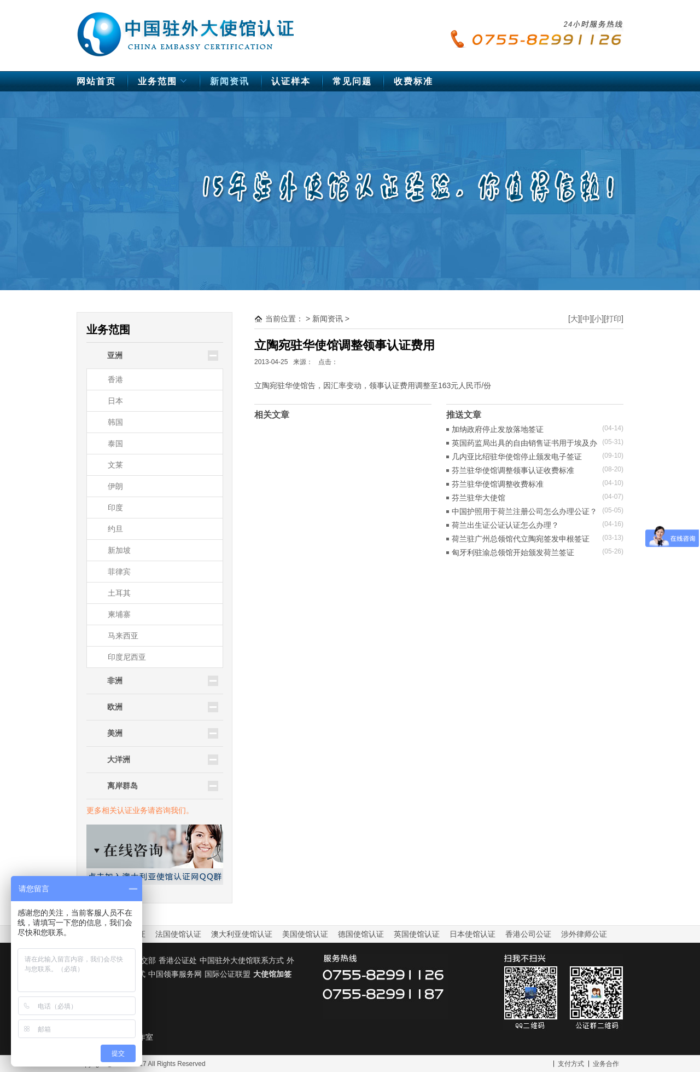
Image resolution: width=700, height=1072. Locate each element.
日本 (115, 400)
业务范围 (164, 84)
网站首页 (96, 81)
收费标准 (413, 81)
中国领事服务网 (175, 974)
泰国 (115, 443)
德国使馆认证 (361, 934)
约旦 (115, 529)
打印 (613, 318)
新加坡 (119, 550)
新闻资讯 (229, 81)
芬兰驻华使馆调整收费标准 (498, 484)
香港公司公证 (528, 934)
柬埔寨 (119, 614)
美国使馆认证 (305, 934)
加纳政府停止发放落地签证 (498, 429)
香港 (115, 379)
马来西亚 (123, 635)
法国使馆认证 (178, 934)
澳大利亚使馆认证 (241, 934)
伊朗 (115, 486)
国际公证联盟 (227, 974)
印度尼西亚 (127, 657)
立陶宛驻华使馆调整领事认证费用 (344, 345)
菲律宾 (119, 571)
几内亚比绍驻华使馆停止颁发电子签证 (517, 456)
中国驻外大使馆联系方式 (242, 960)
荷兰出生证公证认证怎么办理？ (505, 525)
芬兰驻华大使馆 (478, 497)
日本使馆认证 (472, 934)
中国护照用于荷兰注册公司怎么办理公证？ (524, 511)
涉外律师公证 (584, 934)
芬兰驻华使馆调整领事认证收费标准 (513, 470)
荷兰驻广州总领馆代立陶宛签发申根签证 (521, 538)
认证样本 (291, 81)
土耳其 (119, 593)
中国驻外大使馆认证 (186, 29)
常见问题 (352, 81)
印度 (115, 507)
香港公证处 (178, 960)
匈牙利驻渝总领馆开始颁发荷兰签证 (513, 552)
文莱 (115, 464)
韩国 (115, 422)
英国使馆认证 (417, 934)
